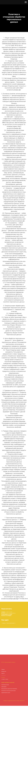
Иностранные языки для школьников (8, 690)
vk (6, 615)
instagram (9, 615)
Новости (3, 673)
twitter (10, 614)
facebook (3, 615)
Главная (3, 669)
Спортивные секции (5, 684)
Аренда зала (3, 671)
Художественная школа (5, 692)
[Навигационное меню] (26, 2)
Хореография (3, 686)
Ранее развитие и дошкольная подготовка (9, 688)
